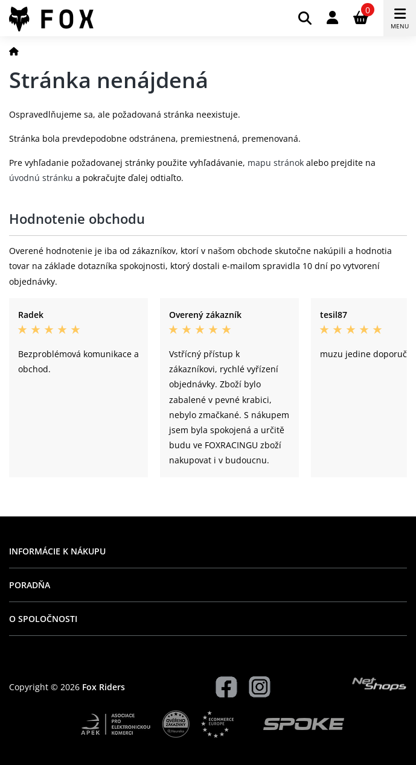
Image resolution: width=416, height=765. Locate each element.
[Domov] (14, 51)
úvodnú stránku (41, 177)
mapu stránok (276, 162)
